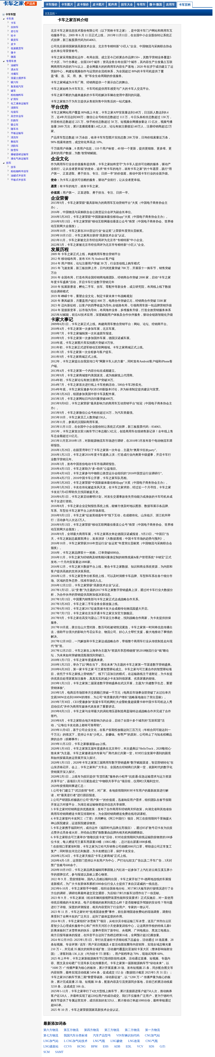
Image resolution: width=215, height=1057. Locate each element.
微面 (13, 56)
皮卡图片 (98, 4)
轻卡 (13, 35)
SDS (151, 1046)
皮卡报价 (83, 4)
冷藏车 (14, 73)
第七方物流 (50, 1035)
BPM (94, 1046)
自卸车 (14, 27)
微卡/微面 (155, 4)
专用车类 (11, 61)
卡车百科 (185, 4)
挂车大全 (127, 4)
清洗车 (14, 137)
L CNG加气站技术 (75, 1041)
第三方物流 (111, 1030)
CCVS (68, 1046)
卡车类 (10, 18)
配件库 (112, 4)
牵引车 (14, 31)
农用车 (170, 4)
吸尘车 (14, 124)
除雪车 (14, 150)
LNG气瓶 (99, 1041)
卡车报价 (51, 4)
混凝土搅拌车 (18, 78)
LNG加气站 (50, 1041)
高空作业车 (17, 116)
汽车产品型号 (102, 1035)
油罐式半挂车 (18, 175)
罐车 (13, 90)
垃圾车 (14, 111)
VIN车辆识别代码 (127, 1035)
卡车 (13, 22)
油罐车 (14, 65)
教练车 (14, 141)
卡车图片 (67, 4)
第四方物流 (91, 1030)
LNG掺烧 (117, 1041)
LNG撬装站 (50, 1046)
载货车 (14, 39)
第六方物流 (50, 1030)
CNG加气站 (152, 1035)
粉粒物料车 (17, 95)
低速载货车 (17, 48)
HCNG (81, 1046)
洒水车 (14, 69)
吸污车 (14, 82)
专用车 (141, 4)
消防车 (14, 145)
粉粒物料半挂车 (20, 171)
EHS (105, 1046)
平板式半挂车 (18, 179)
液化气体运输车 (20, 158)
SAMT (59, 1052)
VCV (140, 1046)
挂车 (8, 162)
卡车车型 (11, 14)
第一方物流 (152, 1030)
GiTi (162, 1046)
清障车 (14, 107)
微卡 (13, 52)
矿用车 (14, 99)
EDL (129, 1046)
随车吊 (14, 128)
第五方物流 (71, 1030)
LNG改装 (134, 1041)
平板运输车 (17, 133)
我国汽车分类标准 (75, 1035)
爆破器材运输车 (20, 154)
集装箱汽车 (17, 86)
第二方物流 (132, 1030)
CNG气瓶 (152, 1041)
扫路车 (14, 120)
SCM (46, 1052)
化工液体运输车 (20, 103)
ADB (117, 1046)
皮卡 (13, 44)
